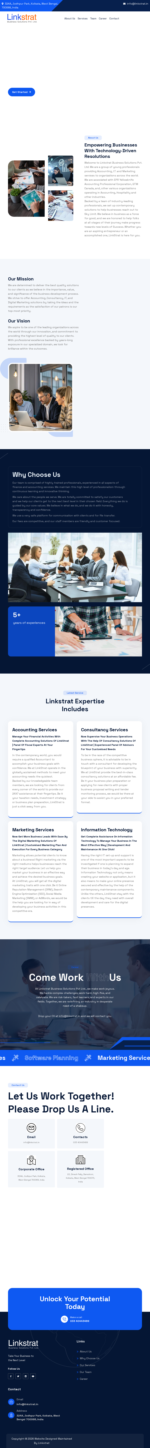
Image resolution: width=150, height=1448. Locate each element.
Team (93, 18)
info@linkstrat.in (135, 3)
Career (103, 18)
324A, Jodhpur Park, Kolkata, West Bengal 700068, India (38, 1417)
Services (83, 18)
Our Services (86, 1365)
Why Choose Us (88, 1358)
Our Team (84, 1372)
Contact (114, 18)
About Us (69, 18)
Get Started (21, 92)
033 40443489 (79, 1321)
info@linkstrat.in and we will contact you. (85, 1016)
